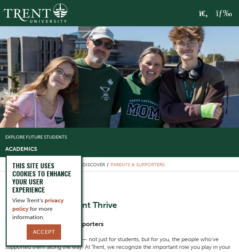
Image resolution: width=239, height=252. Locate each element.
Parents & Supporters (138, 164)
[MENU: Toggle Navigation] (223, 13)
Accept (44, 232)
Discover (93, 164)
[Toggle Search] (204, 13)
